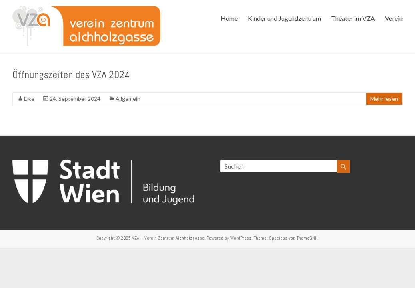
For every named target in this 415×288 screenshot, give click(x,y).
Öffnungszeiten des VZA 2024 (71, 74)
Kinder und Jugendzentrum (284, 18)
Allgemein (128, 98)
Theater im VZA (353, 18)
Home (229, 18)
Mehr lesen (384, 98)
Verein (394, 18)
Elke (29, 98)
